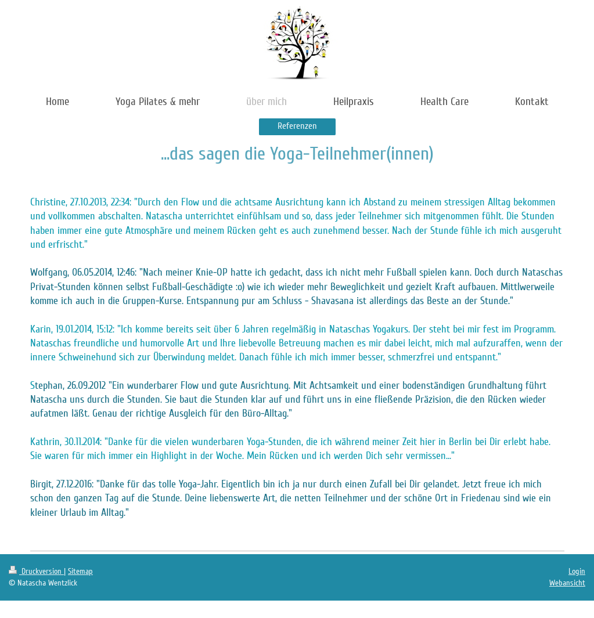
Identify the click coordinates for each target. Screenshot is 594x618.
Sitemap (80, 571)
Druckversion (36, 571)
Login (576, 571)
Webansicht (567, 583)
